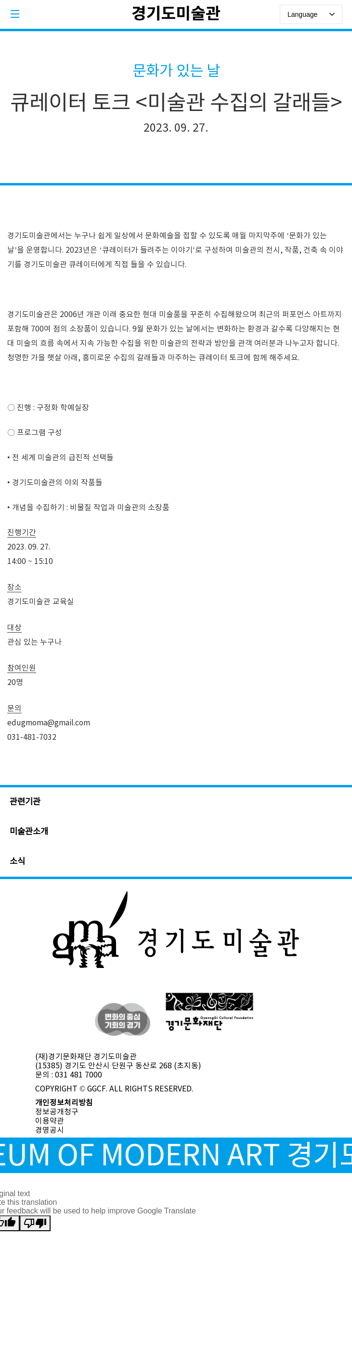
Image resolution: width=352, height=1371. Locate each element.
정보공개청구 (56, 1112)
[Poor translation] (35, 1223)
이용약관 (49, 1121)
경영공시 (49, 1130)
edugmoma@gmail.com (48, 723)
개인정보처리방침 (64, 1103)
